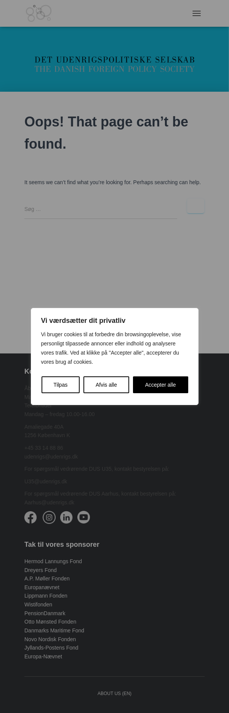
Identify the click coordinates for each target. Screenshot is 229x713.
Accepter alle (160, 385)
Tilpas (60, 385)
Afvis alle (106, 385)
